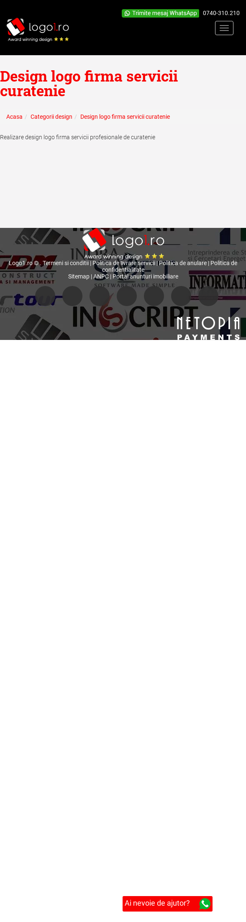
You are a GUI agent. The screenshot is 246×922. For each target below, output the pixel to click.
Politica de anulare (183, 263)
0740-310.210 (221, 13)
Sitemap (79, 276)
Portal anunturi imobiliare (145, 276)
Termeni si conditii (66, 263)
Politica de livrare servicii (123, 263)
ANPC (101, 276)
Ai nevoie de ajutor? (167, 903)
